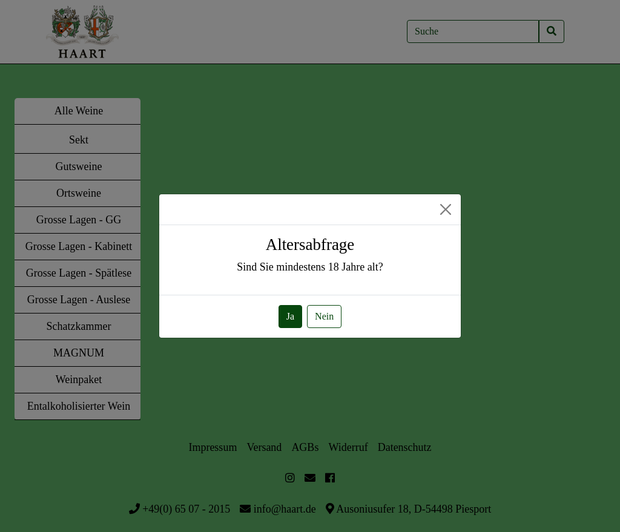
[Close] (445, 209)
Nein (324, 316)
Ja (290, 316)
